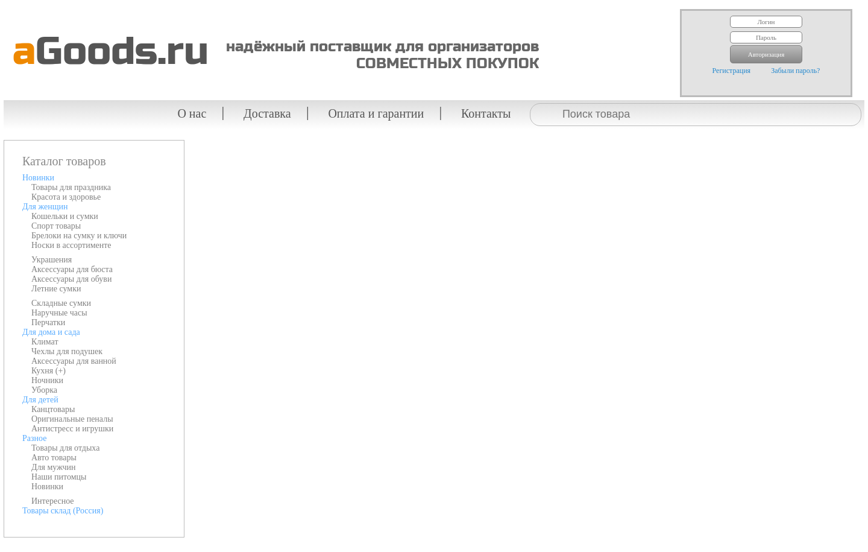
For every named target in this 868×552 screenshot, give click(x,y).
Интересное (52, 501)
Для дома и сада (51, 332)
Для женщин (45, 206)
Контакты (486, 113)
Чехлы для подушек (66, 351)
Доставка (267, 113)
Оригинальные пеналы (72, 419)
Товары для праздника (71, 187)
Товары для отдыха (65, 447)
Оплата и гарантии (376, 113)
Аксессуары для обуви (71, 279)
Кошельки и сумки (64, 216)
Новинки (38, 177)
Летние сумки (56, 288)
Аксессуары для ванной (73, 361)
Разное (34, 438)
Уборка (44, 390)
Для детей (40, 399)
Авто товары (54, 457)
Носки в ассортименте (71, 245)
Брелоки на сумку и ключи (79, 235)
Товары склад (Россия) (62, 510)
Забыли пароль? (795, 70)
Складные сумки (61, 303)
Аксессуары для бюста (72, 269)
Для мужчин (53, 467)
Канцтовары (53, 409)
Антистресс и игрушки (72, 428)
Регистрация (731, 70)
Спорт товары (56, 225)
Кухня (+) (48, 370)
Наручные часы (59, 312)
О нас (191, 113)
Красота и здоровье (66, 196)
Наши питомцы (59, 476)
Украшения (51, 259)
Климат (44, 341)
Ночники (47, 380)
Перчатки (48, 322)
